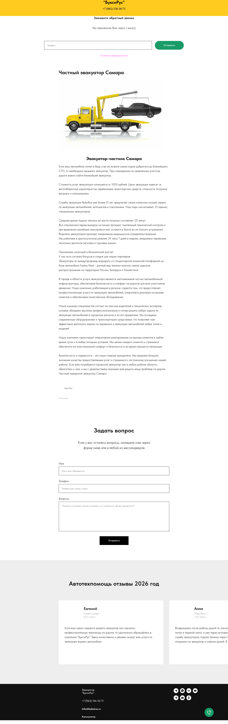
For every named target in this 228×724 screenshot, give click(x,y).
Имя (61, 467)
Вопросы (64, 502)
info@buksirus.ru (91, 712)
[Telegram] (176, 696)
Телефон (64, 485)
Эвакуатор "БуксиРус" (88, 695)
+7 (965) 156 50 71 (93, 704)
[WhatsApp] (182, 696)
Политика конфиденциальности (114, 55)
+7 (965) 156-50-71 (114, 8)
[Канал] (176, 703)
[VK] (188, 696)
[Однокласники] (188, 703)
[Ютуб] (195, 696)
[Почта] (182, 703)
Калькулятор (88, 720)
